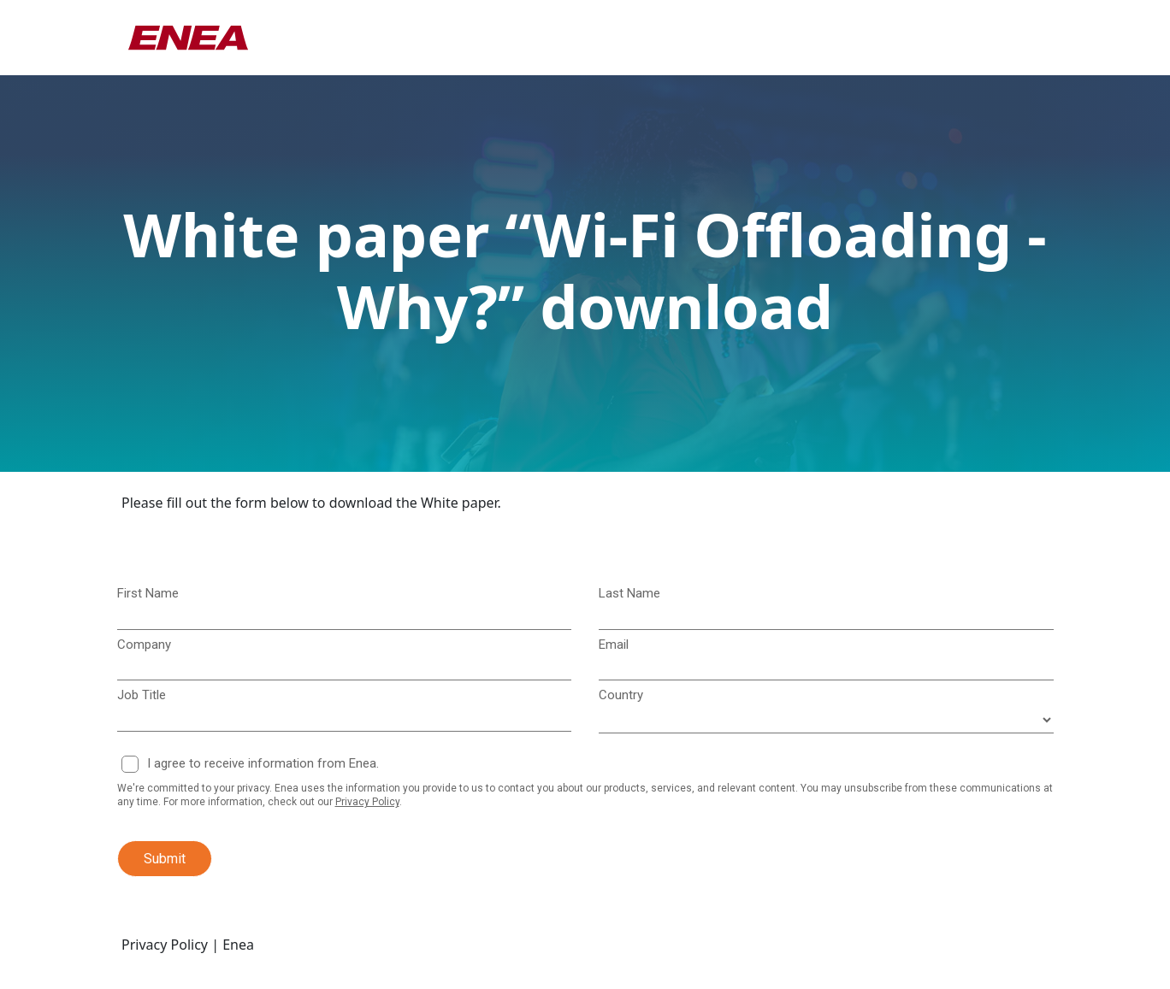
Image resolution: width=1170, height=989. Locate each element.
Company (144, 644)
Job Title (141, 695)
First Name (148, 593)
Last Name (629, 593)
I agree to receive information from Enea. (263, 763)
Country (621, 695)
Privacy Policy (367, 802)
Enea (238, 944)
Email (614, 644)
